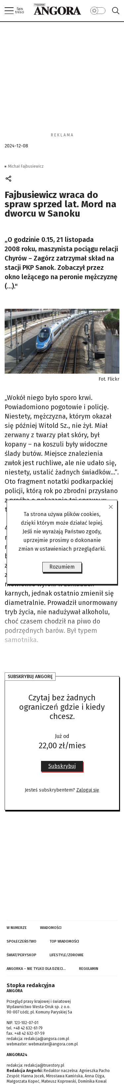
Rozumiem (62, 567)
